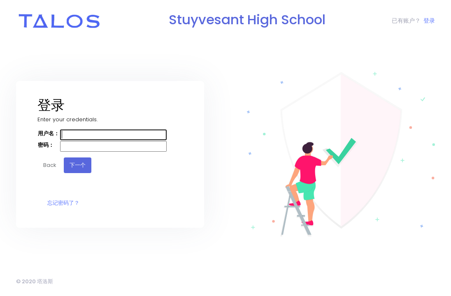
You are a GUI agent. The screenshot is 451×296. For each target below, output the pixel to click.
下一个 (78, 165)
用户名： (48, 133)
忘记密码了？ (63, 203)
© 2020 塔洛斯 (34, 281)
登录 (429, 20)
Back (49, 165)
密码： (46, 145)
